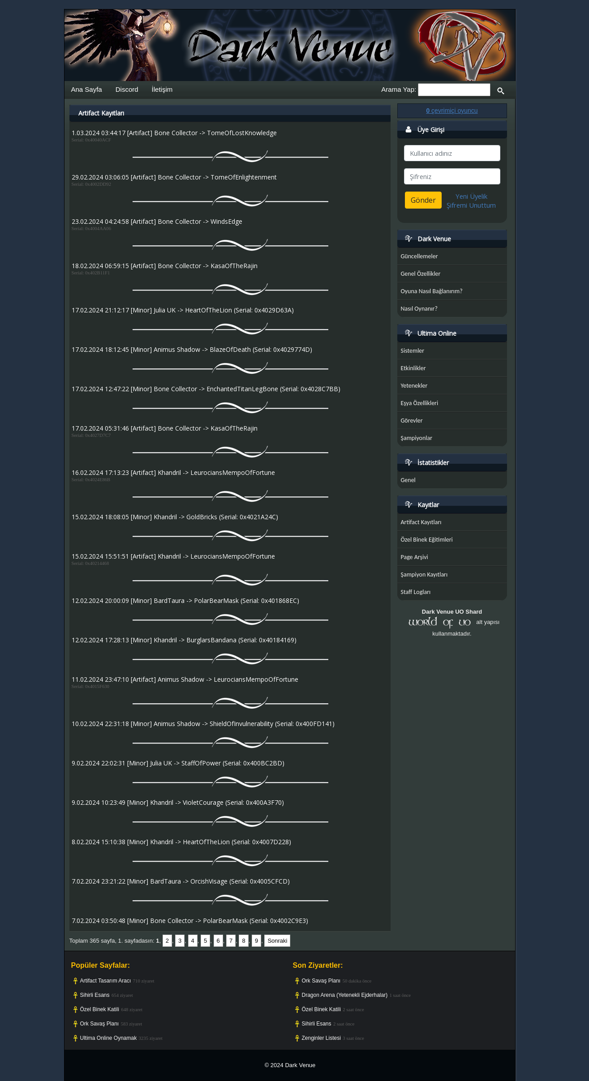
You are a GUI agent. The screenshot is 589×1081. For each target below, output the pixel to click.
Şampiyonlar (417, 438)
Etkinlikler (413, 368)
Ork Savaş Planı (99, 1024)
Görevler (412, 420)
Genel (408, 480)
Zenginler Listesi (321, 1038)
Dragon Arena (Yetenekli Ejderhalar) (345, 995)
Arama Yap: (398, 89)
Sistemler (413, 351)
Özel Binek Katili (99, 1009)
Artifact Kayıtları (421, 522)
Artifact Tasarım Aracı (105, 981)
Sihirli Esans (95, 995)
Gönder (423, 200)
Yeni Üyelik (471, 196)
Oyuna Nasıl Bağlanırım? (432, 291)
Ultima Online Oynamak (108, 1038)
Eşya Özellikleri (420, 403)
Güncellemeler (419, 256)
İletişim (162, 89)
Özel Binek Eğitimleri (427, 539)
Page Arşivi (414, 557)
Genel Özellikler (421, 274)
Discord (127, 89)
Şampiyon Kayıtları (424, 574)
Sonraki (277, 940)
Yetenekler (414, 385)
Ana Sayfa (86, 89)
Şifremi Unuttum (471, 205)
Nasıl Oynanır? (419, 308)
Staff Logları (416, 592)
